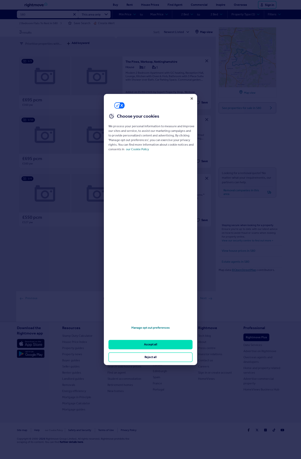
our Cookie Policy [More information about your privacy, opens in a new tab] (137, 149)
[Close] (192, 98)
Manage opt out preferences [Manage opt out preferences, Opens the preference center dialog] (150, 327)
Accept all (150, 344)
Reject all (151, 357)
